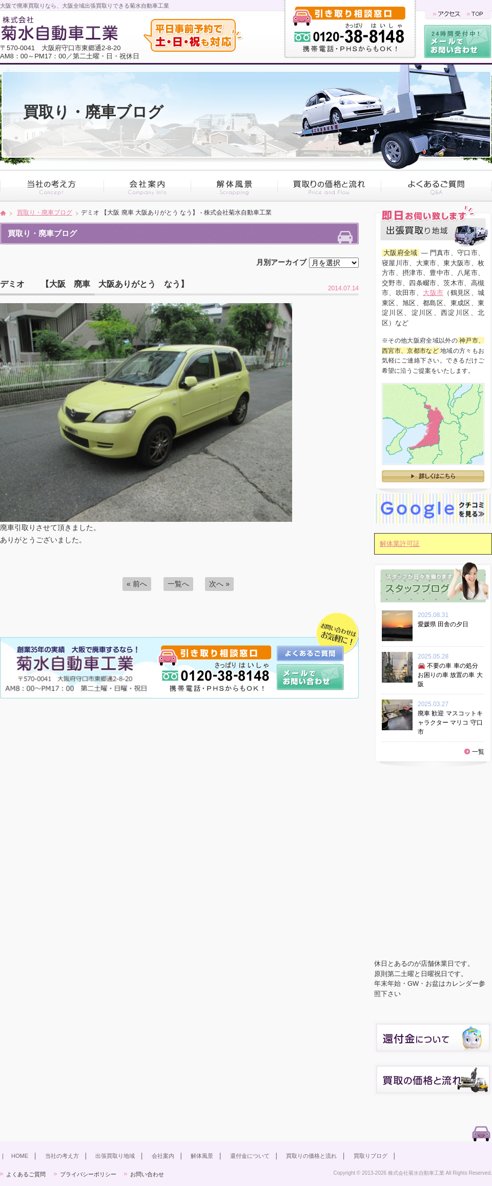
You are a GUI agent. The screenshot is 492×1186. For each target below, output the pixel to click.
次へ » (219, 584)
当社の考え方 (62, 1156)
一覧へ (178, 584)
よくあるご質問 (26, 1174)
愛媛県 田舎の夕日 (446, 624)
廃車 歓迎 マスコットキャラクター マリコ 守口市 (450, 722)
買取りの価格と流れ (311, 1156)
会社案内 (163, 1156)
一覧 (478, 751)
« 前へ (137, 584)
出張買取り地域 (115, 1156)
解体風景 (202, 1156)
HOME (19, 1156)
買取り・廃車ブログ (44, 212)
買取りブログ (370, 1156)
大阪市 (433, 292)
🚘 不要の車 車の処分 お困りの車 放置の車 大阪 (450, 675)
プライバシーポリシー (88, 1174)
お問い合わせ (147, 1174)
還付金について (250, 1156)
